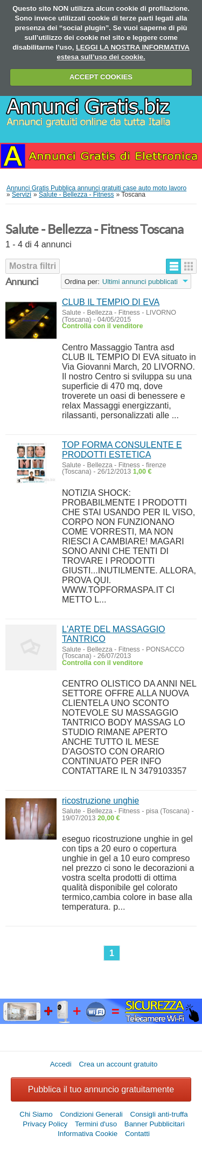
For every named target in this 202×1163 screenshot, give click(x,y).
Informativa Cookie (87, 1134)
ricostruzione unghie (100, 800)
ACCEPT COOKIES (101, 77)
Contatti (137, 1134)
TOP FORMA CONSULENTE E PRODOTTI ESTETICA (122, 449)
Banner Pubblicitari (154, 1124)
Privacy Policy (45, 1124)
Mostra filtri (32, 266)
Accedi (61, 1064)
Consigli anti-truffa (159, 1114)
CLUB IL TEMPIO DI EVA (110, 302)
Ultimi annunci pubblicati (140, 282)
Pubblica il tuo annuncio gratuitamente (101, 1089)
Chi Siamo (35, 1114)
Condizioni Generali (91, 1114)
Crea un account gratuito (118, 1064)
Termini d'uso (96, 1124)
